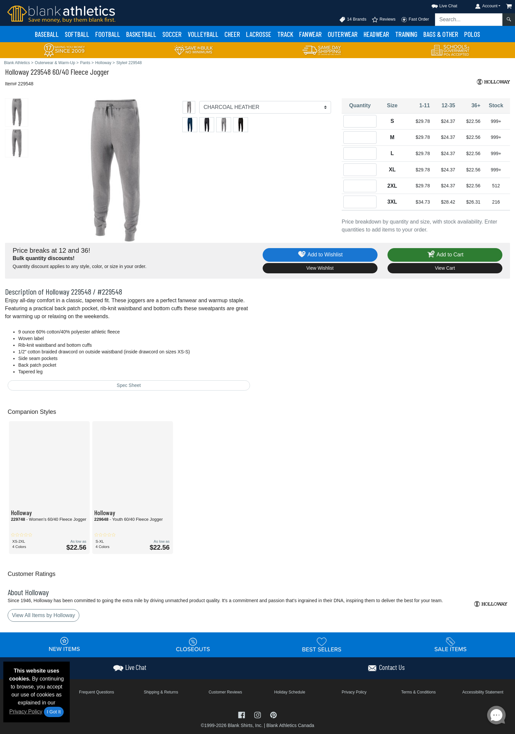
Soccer (172, 34)
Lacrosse (258, 34)
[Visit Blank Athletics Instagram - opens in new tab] (258, 714)
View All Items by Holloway (43, 615)
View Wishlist (320, 268)
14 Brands (352, 19)
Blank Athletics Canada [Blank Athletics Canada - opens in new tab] (290, 725)
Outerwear (343, 34)
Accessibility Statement (482, 692)
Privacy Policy (26, 711)
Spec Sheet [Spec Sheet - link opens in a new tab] (129, 385)
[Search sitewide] (469, 19)
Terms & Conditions (418, 692)
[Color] (265, 107)
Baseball (47, 34)
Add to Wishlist (320, 254)
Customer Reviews (225, 692)
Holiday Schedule (289, 692)
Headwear (376, 34)
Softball (77, 34)
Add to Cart (445, 254)
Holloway (17, 71)
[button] (438, 5)
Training (406, 34)
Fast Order (415, 19)
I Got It (54, 711)
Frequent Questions (96, 692)
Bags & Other (440, 34)
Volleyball (203, 34)
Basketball (141, 34)
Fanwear (310, 34)
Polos (472, 34)
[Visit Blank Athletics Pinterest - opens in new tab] (273, 714)
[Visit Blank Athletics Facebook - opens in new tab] (242, 714)
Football (107, 34)
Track (285, 34)
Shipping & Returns (161, 692)
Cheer (232, 34)
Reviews (383, 19)
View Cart (445, 268)
